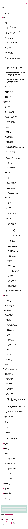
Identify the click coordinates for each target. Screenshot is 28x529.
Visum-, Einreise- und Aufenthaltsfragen (11, 439)
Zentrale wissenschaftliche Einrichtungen (10, 299)
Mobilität (6, 421)
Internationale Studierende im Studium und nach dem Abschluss (13, 289)
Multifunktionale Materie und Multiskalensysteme (11, 311)
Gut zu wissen (9, 339)
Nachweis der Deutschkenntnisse (11, 152)
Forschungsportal (7, 309)
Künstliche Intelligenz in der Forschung (12, 469)
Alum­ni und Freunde (6, 85)
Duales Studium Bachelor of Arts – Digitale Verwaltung (13, 74)
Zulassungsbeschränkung (9, 138)
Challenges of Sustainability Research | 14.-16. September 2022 (16, 411)
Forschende (8, 384)
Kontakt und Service (6, 448)
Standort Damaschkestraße (8, 92)
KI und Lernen (9, 474)
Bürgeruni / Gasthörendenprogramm (9, 112)
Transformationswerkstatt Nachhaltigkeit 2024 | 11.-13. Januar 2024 (16, 406)
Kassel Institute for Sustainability (9, 374)
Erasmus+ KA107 (10, 163)
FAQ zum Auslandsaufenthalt (10, 214)
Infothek (7, 208)
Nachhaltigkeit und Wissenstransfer (8, 415)
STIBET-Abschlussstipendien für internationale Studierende (13, 290)
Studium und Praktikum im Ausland (9, 444)
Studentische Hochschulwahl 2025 (13, 251)
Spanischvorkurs (8, 189)
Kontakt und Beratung (7, 295)
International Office (7, 449)
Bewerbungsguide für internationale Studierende (12, 151)
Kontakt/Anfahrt (3, 521)
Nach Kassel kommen (7, 432)
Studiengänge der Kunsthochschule (9, 107)
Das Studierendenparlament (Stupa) (12, 246)
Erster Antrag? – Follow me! (11, 321)
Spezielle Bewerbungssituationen (10, 141)
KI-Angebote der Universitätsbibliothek (12, 479)
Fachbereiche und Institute (8, 46)
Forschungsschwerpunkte (7, 310)
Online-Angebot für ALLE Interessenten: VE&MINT (13, 184)
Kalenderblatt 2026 (7, 498)
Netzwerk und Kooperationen (9, 393)
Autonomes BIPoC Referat (12, 240)
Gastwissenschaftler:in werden (11, 324)
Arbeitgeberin (5, 51)
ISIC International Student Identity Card (13, 271)
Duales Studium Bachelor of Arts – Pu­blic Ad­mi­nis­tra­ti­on (13, 75)
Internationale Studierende (8, 150)
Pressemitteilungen (6, 482)
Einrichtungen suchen (3, 523)
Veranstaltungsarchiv (9, 401)
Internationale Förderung (10, 335)
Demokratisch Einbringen (11, 282)
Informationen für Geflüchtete (10, 166)
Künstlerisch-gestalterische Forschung (12, 325)
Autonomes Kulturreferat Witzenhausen (14, 245)
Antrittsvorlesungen (9, 379)
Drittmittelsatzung (9, 353)
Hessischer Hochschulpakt (8, 457)
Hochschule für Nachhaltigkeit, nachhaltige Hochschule (11, 369)
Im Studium (5, 196)
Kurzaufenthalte (8, 203)
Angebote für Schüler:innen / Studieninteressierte (11, 116)
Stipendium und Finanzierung (11, 162)
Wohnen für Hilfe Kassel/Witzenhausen (13, 277)
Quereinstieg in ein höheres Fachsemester (12, 143)
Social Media (5, 494)
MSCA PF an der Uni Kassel (11, 340)
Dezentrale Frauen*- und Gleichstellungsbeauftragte (13, 390)
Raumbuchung (10, 261)
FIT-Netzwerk (7, 349)
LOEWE (9, 334)
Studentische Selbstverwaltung (10, 219)
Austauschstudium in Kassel (9, 157)
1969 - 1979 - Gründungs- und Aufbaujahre (11, 33)
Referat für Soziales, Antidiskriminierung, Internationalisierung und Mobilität (17, 227)
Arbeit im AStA (10, 281)
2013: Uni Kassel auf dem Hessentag (11, 27)
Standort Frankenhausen (8, 97)
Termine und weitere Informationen (11, 182)
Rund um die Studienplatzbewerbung (10, 136)
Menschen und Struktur (9, 383)
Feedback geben (13, 521)
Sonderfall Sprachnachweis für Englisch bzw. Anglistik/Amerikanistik (16, 147)
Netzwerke (6, 422)
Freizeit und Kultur (8, 218)
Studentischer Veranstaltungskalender (12, 285)
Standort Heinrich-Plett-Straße (9, 91)
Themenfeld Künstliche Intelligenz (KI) (10, 463)
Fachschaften (9, 255)
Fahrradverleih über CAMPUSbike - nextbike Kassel (14, 266)
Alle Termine (7, 427)
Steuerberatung (10, 276)
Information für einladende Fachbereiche (12, 438)
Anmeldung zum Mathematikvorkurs (11, 183)
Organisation (5, 36)
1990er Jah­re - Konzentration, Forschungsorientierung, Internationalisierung (15, 31)
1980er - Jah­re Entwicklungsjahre (10, 32)
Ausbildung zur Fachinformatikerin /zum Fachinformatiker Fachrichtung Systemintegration (15, 66)
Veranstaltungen (8, 359)
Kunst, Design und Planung (10, 121)
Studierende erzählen (8, 132)
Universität (4, 17)
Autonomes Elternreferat (12, 241)
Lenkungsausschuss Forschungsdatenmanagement (12, 306)
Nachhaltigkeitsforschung (7, 373)
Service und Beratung (9, 260)
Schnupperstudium (9, 128)
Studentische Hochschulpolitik (11, 222)
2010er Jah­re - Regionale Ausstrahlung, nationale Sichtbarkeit (14, 26)
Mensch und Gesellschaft (10, 123)
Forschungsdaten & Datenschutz (11, 355)
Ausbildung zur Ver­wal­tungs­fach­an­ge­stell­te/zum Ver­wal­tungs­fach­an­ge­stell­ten (16, 73)
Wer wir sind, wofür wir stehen (9, 52)
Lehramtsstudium (7, 106)
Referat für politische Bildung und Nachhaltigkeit (15, 235)
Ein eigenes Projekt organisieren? (12, 280)
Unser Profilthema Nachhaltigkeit (9, 370)
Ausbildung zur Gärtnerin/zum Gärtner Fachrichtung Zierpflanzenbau (15, 67)
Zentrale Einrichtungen (8, 48)
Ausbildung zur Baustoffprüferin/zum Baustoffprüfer (13, 58)
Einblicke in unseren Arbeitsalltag (9, 53)
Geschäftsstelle (9, 389)
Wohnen (6, 171)
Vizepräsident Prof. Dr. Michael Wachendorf (11, 42)
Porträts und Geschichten (7, 493)
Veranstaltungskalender (8, 294)
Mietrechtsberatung (10, 275)
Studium (4, 100)
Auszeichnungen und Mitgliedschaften (10, 304)
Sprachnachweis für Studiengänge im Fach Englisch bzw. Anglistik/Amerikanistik (14, 155)
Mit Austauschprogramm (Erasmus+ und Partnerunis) (14, 158)
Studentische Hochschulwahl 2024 (13, 252)
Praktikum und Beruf (7, 198)
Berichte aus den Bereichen (8, 484)
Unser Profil (5, 18)
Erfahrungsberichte (8, 207)
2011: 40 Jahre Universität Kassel (11, 28)
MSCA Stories (9, 345)
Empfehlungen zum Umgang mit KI (10, 467)
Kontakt (8, 209)
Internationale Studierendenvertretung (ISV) (13, 270)
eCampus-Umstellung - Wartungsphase (10, 458)
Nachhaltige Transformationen (9, 314)
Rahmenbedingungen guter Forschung (11, 350)
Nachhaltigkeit (5, 368)
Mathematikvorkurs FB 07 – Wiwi (10, 188)
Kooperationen (7, 431)
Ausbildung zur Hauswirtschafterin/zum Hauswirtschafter (13, 68)
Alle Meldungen (8, 426)
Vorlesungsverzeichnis (8, 521)
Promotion (6, 364)
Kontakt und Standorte (7, 87)
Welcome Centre (7, 433)
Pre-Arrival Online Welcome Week (10, 192)
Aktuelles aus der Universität (6, 454)
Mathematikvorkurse (8, 178)
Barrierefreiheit (13, 523)
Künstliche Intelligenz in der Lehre (11, 468)
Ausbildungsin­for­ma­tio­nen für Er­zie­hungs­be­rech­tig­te (13, 82)
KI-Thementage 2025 (8, 464)
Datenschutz (13, 522)
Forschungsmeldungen (9, 315)
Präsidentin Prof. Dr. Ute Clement (10, 38)
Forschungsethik (9, 354)
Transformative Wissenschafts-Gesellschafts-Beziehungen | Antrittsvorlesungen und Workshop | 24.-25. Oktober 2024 (15, 403)
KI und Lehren (9, 473)
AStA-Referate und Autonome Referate (13, 224)
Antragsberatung (9, 320)
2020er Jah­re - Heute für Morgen (10, 23)
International (4, 428)
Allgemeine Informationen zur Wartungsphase (12, 459)
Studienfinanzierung (7, 172)
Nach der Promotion (7, 365)
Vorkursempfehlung (8, 176)
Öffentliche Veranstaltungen (7, 488)
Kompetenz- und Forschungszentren (10, 301)
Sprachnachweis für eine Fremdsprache (11, 146)
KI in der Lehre (9, 472)
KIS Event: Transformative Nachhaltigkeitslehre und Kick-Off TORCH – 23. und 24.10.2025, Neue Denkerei (16, 400)
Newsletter (6, 453)
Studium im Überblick (7, 101)
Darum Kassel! (7, 168)
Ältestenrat (10, 247)
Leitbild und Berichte (7, 21)
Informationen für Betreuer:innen (12, 344)
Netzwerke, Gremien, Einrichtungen (9, 305)
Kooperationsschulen (8, 133)
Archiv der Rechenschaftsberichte (13, 236)
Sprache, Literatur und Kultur (10, 126)
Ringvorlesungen (7, 489)
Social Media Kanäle (3, 520)
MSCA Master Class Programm (13, 343)
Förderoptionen (8, 329)
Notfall (13, 519)
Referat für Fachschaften (12, 231)
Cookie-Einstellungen (3, 525)
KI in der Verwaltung (9, 478)
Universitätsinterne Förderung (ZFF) (11, 330)
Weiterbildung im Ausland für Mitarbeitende (10, 447)
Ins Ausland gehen (6, 443)
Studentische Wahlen (10, 250)
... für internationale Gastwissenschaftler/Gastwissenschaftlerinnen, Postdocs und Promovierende (14, 436)
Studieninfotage (8, 131)
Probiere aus (7, 127)
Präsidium (6, 37)
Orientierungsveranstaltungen (10, 117)
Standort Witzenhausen (8, 96)
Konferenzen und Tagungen (7, 492)
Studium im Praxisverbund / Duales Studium (11, 111)
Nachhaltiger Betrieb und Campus (8, 416)
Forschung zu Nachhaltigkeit (9, 378)
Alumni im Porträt (7, 86)
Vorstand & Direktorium (10, 388)
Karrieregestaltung (9, 326)
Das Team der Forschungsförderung (11, 363)
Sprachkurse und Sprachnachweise (11, 213)
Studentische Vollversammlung (12, 286)
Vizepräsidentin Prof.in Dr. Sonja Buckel (11, 41)
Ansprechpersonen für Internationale (10, 167)
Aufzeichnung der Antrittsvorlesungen (13, 408)
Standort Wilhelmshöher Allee (9, 90)
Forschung (4, 296)
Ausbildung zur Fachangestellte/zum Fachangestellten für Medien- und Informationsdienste (15, 61)
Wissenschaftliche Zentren (9, 300)
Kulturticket (9, 265)
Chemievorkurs (8, 177)
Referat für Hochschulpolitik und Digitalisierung (15, 229)
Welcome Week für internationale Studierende (12, 193)
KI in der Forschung (9, 477)
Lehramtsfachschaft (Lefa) (12, 256)
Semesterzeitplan (10, 159)
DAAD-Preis (7, 291)
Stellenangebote (8, 520)
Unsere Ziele (7, 375)
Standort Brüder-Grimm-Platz (8, 95)
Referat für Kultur (11, 234)
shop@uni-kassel (6, 497)
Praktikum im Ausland (9, 202)
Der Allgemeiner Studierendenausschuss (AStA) (14, 223)
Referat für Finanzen (11, 230)
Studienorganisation (7, 197)
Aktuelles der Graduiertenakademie (11, 360)
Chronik (6, 22)
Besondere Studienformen (9, 137)
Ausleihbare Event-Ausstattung (9, 499)
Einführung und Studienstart (8, 173)
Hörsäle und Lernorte (8, 217)
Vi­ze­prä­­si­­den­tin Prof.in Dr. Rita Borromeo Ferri (12, 43)
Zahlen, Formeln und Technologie (11, 122)
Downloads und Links (10, 212)
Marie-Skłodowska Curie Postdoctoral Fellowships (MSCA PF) (15, 338)
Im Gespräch (7, 394)
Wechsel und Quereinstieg (9, 142)
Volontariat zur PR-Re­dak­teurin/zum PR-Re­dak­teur (12, 81)
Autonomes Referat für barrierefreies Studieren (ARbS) (16, 242)
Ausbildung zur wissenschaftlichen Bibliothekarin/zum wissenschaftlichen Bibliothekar (15, 80)
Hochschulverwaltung (8, 47)
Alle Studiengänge (6, 102)
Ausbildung (6, 57)
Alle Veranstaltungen (9, 398)
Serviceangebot (8, 319)
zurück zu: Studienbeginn (10, 187)
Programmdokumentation (12, 407)
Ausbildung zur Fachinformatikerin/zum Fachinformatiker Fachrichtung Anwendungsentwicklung (15, 63)
